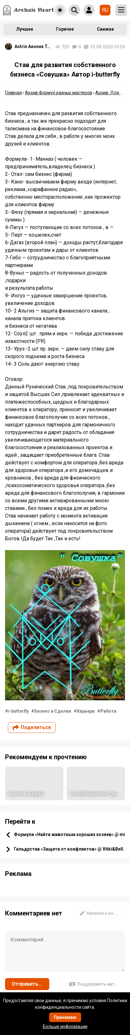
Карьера (86, 711)
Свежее (105, 29)
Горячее (65, 29)
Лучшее (24, 29)
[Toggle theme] (60, 10)
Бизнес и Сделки (52, 711)
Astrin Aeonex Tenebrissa (33, 46)
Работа (108, 711)
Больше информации (65, 1026)
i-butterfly (18, 711)
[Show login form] (89, 10)
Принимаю (65, 1017)
